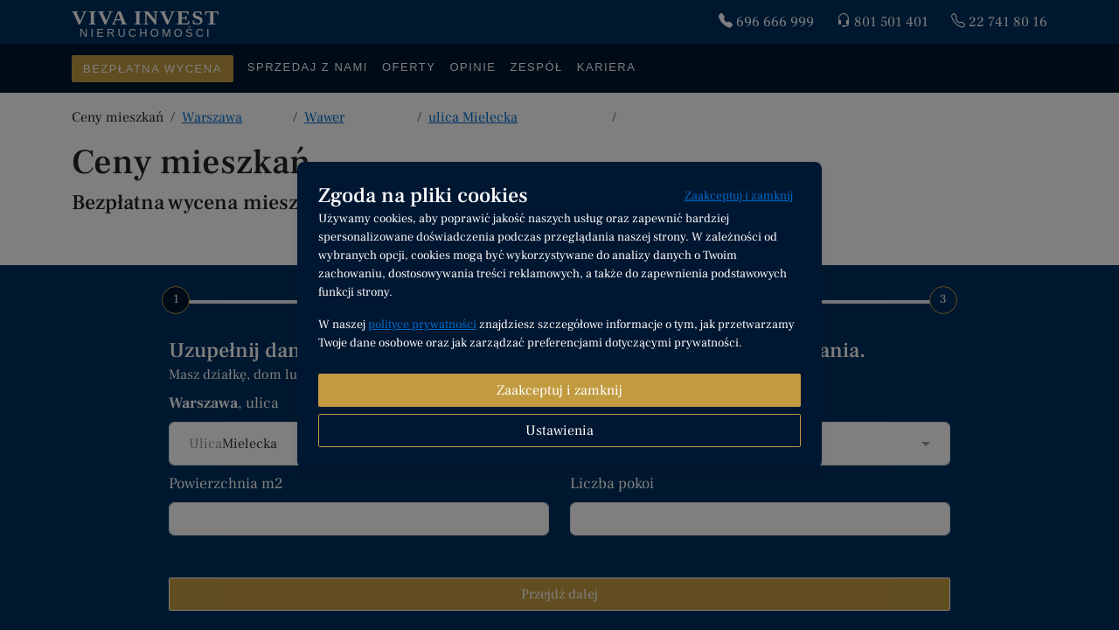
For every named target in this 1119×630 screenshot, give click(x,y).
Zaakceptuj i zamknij (739, 196)
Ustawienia (559, 430)
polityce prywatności (422, 324)
